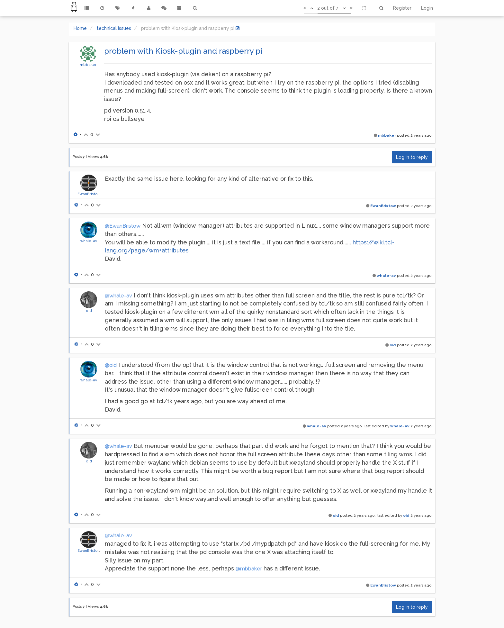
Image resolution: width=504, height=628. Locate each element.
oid (89, 310)
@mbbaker (249, 569)
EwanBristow (89, 194)
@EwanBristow (122, 226)
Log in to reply (412, 157)
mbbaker (88, 64)
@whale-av (118, 296)
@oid (111, 365)
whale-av (88, 241)
